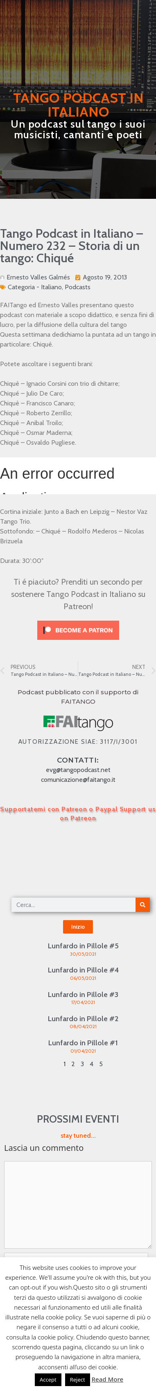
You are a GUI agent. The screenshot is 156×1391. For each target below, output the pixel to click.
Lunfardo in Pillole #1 (83, 1042)
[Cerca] (143, 905)
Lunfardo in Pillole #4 (83, 970)
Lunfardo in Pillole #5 (83, 945)
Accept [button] (48, 1379)
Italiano (51, 287)
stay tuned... (78, 1135)
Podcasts (77, 287)
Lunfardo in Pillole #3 (83, 994)
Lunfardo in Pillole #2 (83, 1018)
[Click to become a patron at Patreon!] (78, 642)
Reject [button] (77, 1379)
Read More (107, 1379)
